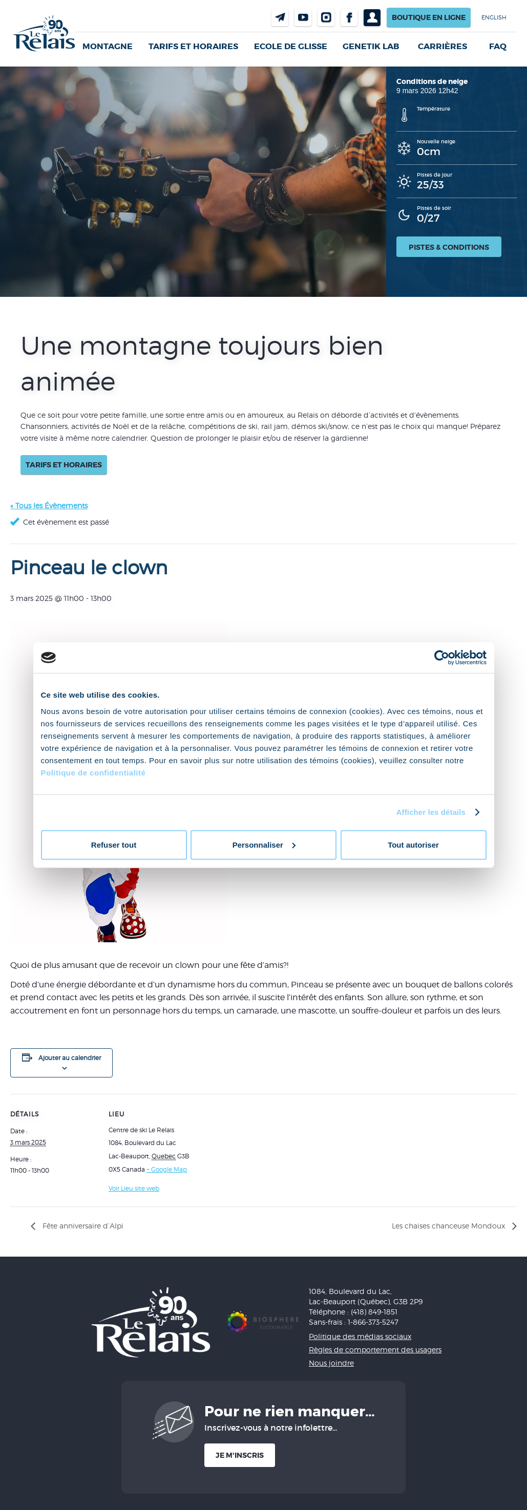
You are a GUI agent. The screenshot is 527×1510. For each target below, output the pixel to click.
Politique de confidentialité (93, 772)
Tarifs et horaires (193, 46)
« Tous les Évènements (49, 505)
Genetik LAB (371, 46)
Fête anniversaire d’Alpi (81, 1225)
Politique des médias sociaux (360, 1336)
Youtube (302, 17)
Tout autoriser (413, 844)
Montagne (107, 46)
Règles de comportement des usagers (375, 1349)
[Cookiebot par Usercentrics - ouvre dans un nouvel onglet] (442, 657)
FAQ (498, 46)
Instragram (326, 17)
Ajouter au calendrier (69, 1058)
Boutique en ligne (429, 17)
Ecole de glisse (290, 46)
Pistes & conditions (449, 247)
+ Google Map (166, 1169)
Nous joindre (279, 17)
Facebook (349, 17)
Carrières (442, 46)
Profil (372, 17)
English (494, 17)
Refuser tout (113, 844)
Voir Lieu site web (134, 1188)
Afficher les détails (431, 812)
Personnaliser (264, 844)
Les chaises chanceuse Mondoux (449, 1225)
